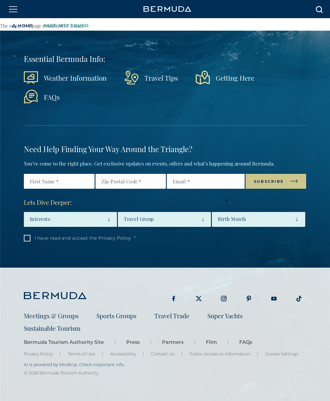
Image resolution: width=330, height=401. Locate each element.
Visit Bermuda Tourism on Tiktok (299, 298)
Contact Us (162, 354)
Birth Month (232, 219)
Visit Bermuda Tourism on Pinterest (249, 298)
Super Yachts (225, 315)
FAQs (52, 96)
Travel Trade (171, 315)
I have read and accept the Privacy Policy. (83, 238)
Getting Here (235, 77)
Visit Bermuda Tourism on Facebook (173, 298)
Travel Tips (161, 77)
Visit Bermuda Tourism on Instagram (224, 298)
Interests (40, 219)
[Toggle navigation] (13, 9)
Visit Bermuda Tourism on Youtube (274, 298)
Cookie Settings (281, 354)
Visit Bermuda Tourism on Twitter (199, 298)
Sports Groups (116, 315)
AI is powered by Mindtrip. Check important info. (74, 364)
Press (133, 342)
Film (211, 342)
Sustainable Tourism (52, 328)
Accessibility (123, 354)
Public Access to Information (219, 354)
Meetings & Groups (51, 315)
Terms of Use (81, 354)
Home (25, 25)
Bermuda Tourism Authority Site (64, 342)
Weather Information (75, 77)
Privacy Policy (38, 354)
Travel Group (139, 219)
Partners (172, 342)
